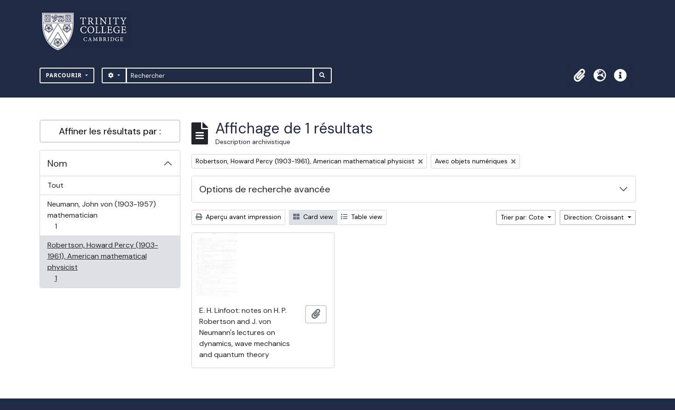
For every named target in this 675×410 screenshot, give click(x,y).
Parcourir (65, 75)
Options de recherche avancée (264, 189)
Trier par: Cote (523, 217)
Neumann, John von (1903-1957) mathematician (101, 215)
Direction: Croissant (595, 217)
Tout (55, 185)
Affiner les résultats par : (110, 131)
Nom (57, 163)
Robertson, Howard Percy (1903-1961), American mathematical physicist (102, 261)
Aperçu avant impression (238, 217)
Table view (361, 217)
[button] (580, 75)
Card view (313, 217)
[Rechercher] (219, 75)
